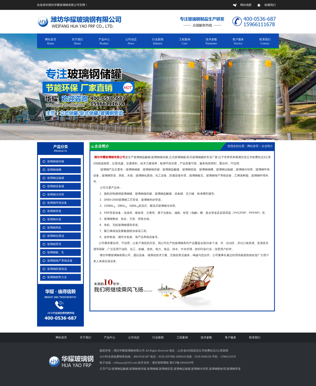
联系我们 (254, 337)
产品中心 (109, 337)
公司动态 (133, 337)
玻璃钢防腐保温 (57, 268)
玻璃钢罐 (152, 368)
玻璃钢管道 (54, 211)
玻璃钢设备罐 (55, 186)
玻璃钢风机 (54, 227)
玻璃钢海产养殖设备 (60, 260)
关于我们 (85, 337)
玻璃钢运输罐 (55, 177)
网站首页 (61, 337)
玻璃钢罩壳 (54, 244)
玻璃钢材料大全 (57, 277)
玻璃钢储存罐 (55, 161)
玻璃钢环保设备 (57, 202)
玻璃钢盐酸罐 (120, 368)
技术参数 (206, 337)
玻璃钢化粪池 (55, 235)
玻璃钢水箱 (54, 219)
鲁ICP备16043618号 (182, 362)
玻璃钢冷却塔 (55, 194)
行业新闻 (158, 337)
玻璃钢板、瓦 (55, 252)
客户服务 (230, 337)
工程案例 (182, 337)
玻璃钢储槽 (54, 169)
